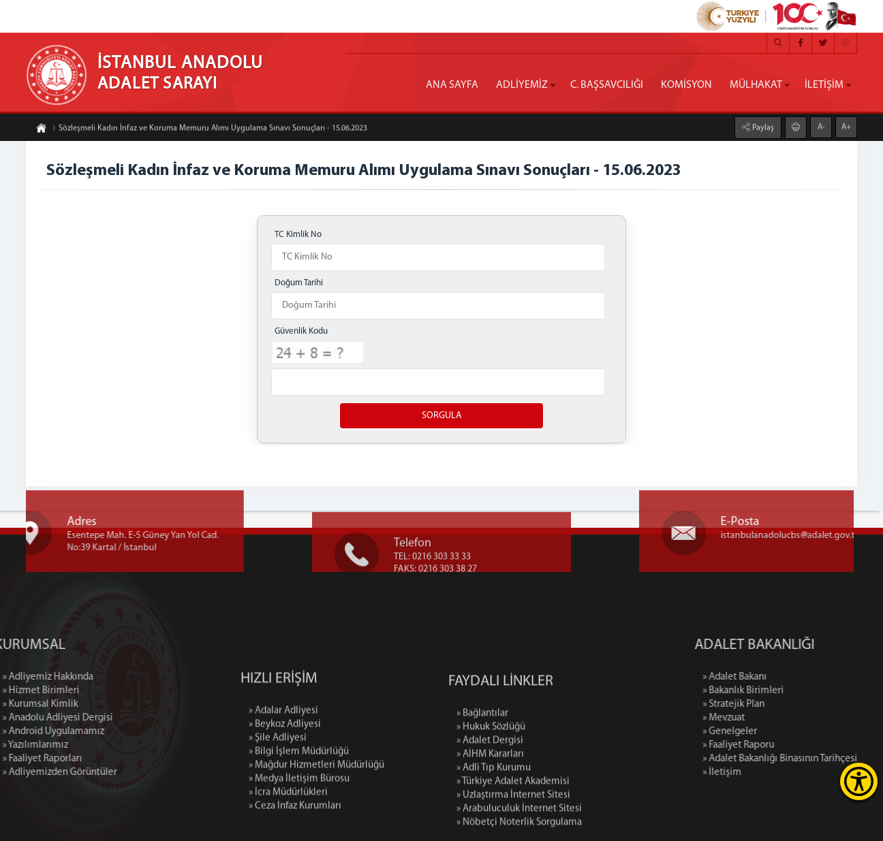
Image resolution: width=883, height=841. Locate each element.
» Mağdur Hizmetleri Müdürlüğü (316, 832)
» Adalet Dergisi (489, 813)
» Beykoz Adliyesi (285, 792)
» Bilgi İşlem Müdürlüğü (299, 819)
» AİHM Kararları (490, 827)
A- (821, 125)
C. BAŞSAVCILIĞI (606, 85)
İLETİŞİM (824, 85)
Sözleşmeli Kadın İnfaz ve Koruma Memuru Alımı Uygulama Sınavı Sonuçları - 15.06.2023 (209, 130)
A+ (846, 125)
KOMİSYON (686, 85)
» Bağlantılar (482, 786)
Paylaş (762, 126)
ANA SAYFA (452, 85)
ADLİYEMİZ (522, 85)
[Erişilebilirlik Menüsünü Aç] (859, 781)
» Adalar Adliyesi (283, 778)
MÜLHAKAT (756, 85)
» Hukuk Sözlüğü (490, 800)
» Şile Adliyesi (278, 805)
